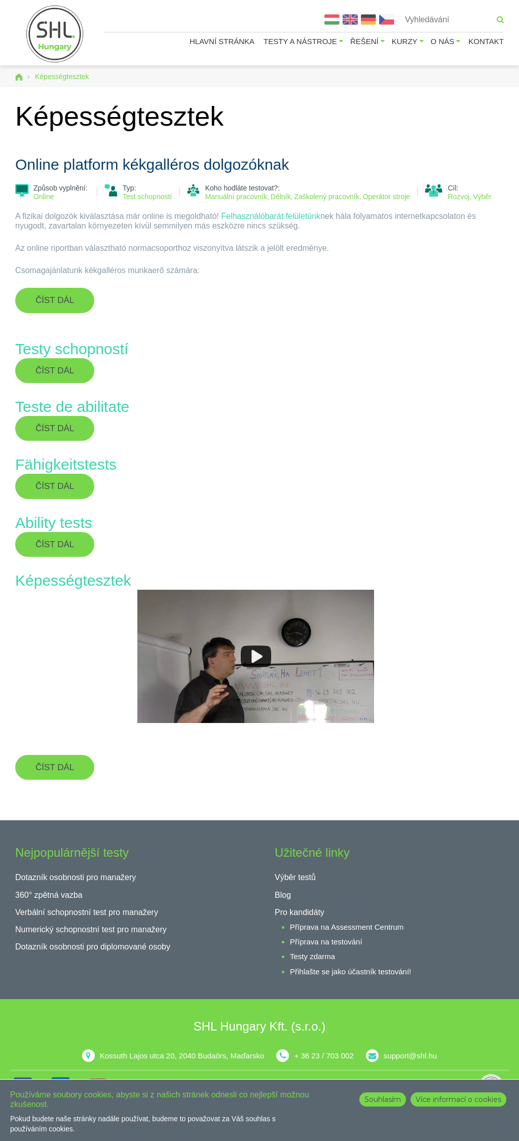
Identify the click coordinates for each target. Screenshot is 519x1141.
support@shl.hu (410, 1055)
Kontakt (486, 41)
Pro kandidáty (299, 912)
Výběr (482, 197)
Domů (18, 77)
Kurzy (405, 41)
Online (43, 197)
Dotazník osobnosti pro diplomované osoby (92, 946)
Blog (283, 895)
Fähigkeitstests (66, 464)
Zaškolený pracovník (326, 197)
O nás (443, 41)
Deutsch (368, 19)
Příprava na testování (326, 941)
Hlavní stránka (222, 41)
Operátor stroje (386, 197)
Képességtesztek (73, 580)
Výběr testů (295, 877)
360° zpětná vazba (49, 895)
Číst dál (64, 304)
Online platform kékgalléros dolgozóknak (152, 164)
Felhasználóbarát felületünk (270, 216)
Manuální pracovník (236, 197)
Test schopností (147, 197)
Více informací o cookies (458, 1099)
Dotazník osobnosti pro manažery (75, 877)
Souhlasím (382, 1099)
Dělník (281, 197)
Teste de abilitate (72, 406)
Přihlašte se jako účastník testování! (350, 971)
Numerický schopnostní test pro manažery (91, 929)
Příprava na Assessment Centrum (346, 927)
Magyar (332, 19)
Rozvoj (458, 197)
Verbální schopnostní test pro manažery (86, 912)
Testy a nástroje (300, 41)
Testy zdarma (312, 956)
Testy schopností (71, 348)
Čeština (386, 19)
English (350, 19)
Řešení (364, 41)
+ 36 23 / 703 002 (323, 1055)
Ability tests (53, 522)
